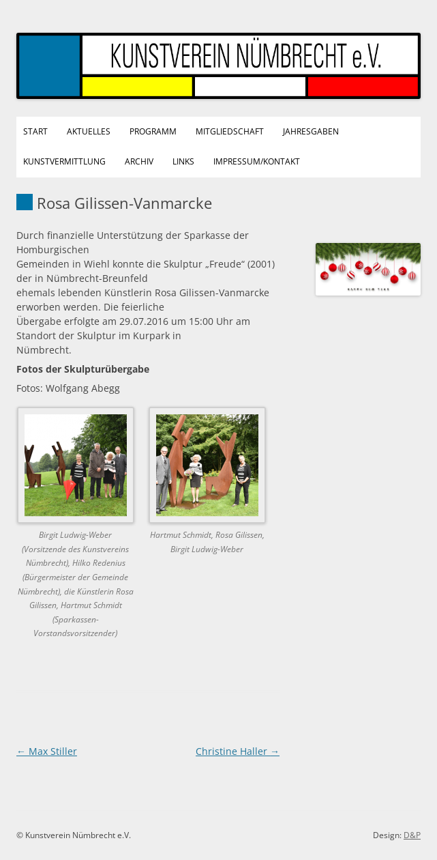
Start (35, 131)
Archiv (139, 161)
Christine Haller (238, 751)
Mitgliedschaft (230, 131)
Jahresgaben (311, 131)
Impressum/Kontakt (256, 161)
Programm (153, 131)
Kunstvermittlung (64, 161)
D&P (412, 835)
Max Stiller (46, 751)
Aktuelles (88, 131)
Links (183, 161)
